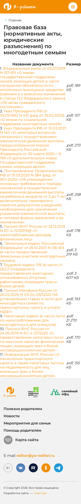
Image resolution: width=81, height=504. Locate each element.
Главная (15, 20)
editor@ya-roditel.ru (36, 455)
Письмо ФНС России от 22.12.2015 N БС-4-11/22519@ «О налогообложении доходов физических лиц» (32, 232)
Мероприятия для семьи (27, 423)
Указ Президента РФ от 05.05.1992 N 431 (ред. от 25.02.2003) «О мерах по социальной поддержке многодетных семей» (32, 117)
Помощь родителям (22, 430)
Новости (12, 416)
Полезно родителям (23, 409)
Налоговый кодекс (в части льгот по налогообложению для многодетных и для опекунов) (32, 320)
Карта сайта (21, 439)
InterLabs (40, 493)
